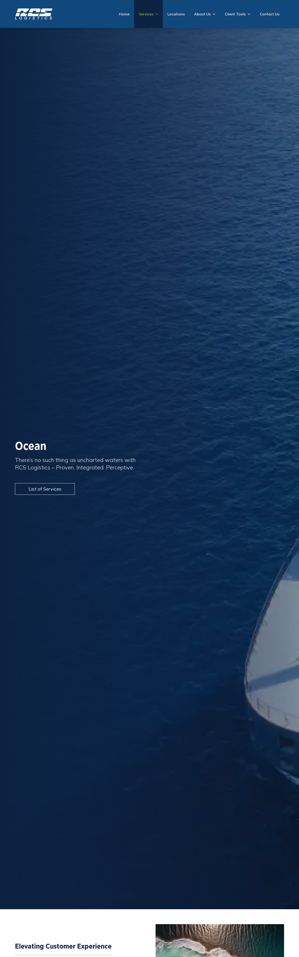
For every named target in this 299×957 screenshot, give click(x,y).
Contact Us (269, 14)
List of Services (44, 489)
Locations (176, 14)
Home (124, 14)
